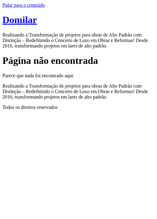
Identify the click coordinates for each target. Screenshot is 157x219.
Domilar (19, 19)
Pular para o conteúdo (23, 5)
